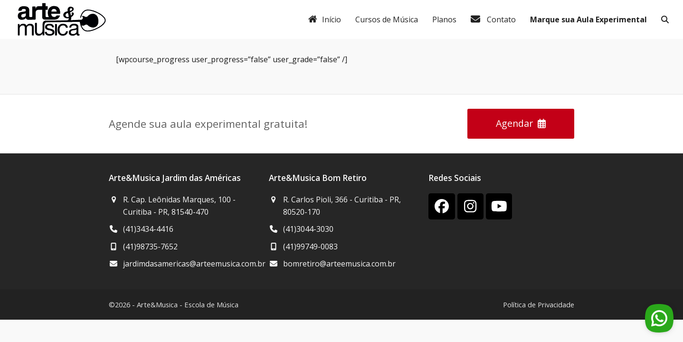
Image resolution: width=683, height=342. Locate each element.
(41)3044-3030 (308, 229)
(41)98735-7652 (150, 246)
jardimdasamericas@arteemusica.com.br (194, 263)
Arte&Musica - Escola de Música (187, 304)
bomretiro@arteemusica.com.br (339, 263)
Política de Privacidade (538, 304)
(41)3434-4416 (148, 229)
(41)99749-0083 (310, 246)
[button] (665, 19)
